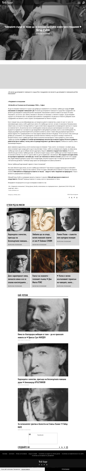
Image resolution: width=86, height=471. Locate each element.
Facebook (69, 197)
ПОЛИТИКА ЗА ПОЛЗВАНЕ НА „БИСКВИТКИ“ (56, 455)
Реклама (13, 454)
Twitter (71, 198)
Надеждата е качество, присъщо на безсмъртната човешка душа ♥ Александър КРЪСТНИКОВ (17, 241)
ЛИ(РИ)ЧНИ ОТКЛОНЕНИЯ (43, 34)
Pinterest (44, 464)
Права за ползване (32, 454)
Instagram (77, 197)
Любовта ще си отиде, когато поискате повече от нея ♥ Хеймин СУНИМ (42, 237)
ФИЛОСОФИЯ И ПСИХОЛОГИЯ (24, 340)
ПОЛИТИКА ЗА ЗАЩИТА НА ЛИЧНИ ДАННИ (63, 454)
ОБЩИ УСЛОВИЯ (44, 454)
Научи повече (25, 469)
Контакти (20, 454)
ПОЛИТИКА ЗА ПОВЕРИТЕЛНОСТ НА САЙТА (29, 455)
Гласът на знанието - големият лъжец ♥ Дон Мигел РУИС (42, 279)
